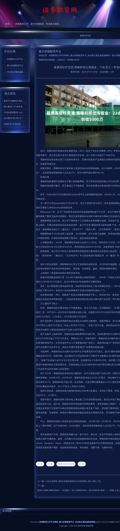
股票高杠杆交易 (66, 464)
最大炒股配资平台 (38, 24)
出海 (50, 464)
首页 (7, 24)
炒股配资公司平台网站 (23, 24)
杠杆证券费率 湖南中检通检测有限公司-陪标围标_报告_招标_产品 (73, 481)
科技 (40, 464)
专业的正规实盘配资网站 (53, 24)
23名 (82, 464)
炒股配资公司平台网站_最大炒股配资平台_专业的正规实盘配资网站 (79, 55)
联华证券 (82, 526)
